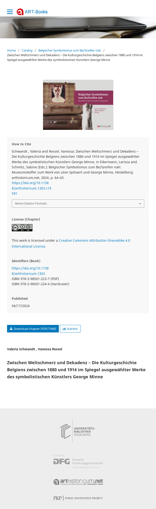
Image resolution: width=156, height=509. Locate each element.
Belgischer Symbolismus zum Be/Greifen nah (69, 50)
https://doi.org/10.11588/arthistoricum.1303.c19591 (31, 188)
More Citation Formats (31, 203)
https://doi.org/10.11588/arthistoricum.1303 (30, 271)
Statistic (70, 329)
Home (11, 50)
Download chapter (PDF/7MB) (34, 329)
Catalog (27, 50)
